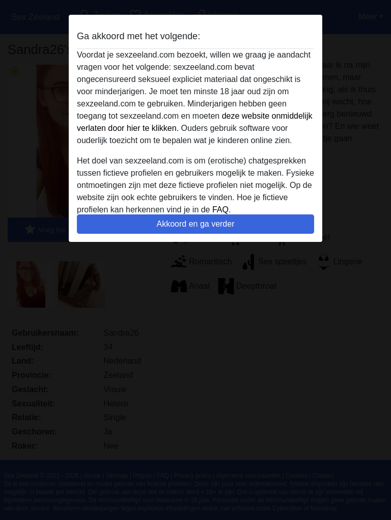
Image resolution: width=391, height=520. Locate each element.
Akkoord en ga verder (196, 224)
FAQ (220, 209)
